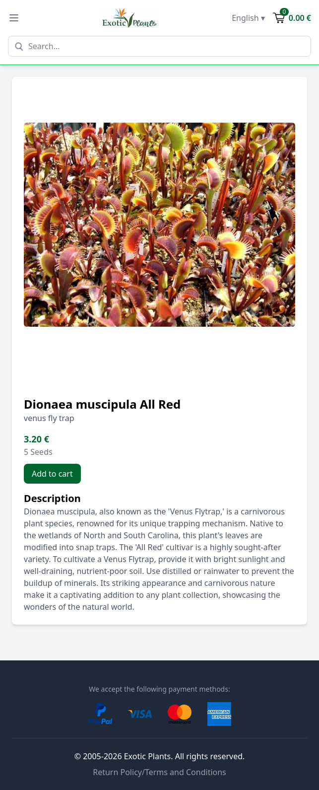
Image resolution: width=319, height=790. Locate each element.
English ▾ (248, 17)
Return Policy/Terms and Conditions (159, 772)
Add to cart (52, 473)
